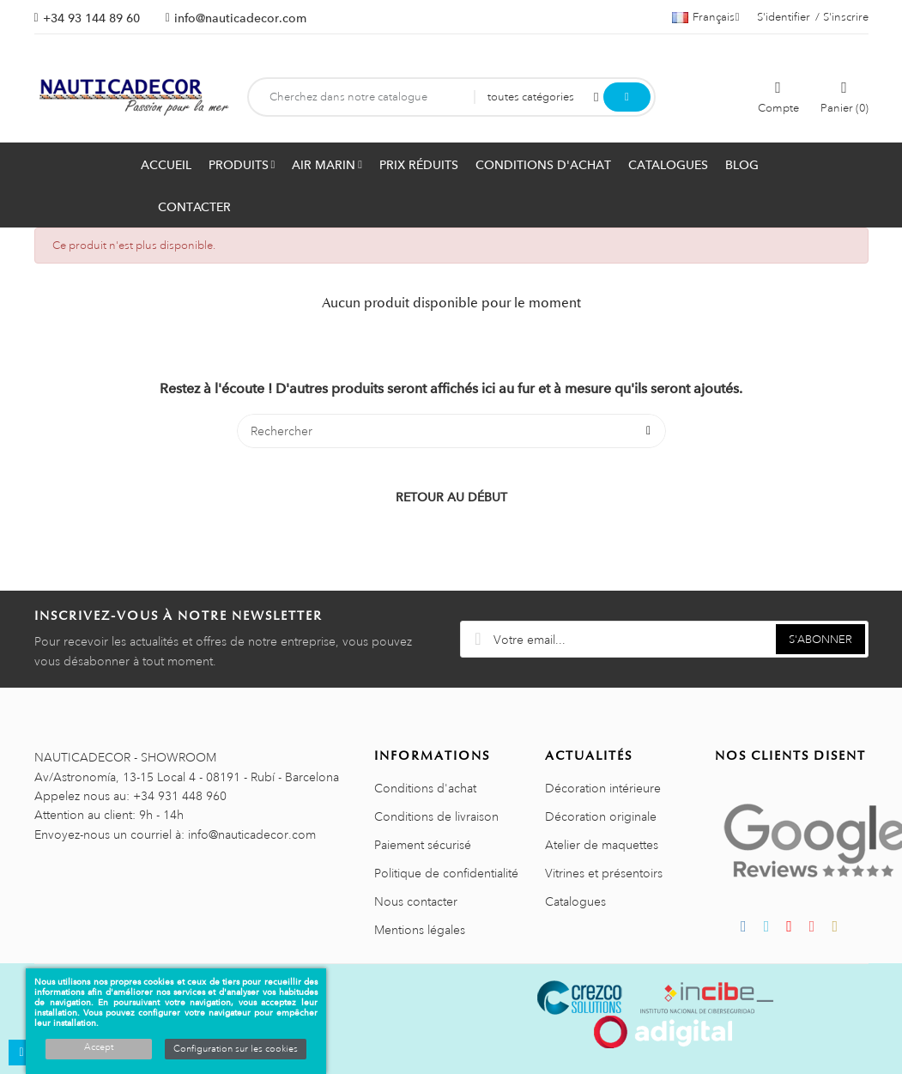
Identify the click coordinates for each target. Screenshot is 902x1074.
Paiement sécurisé (422, 845)
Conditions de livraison (436, 816)
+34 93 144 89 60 (91, 18)
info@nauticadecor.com (240, 18)
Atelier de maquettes (601, 845)
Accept (98, 1047)
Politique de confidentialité (446, 873)
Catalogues (575, 901)
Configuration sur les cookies (235, 1049)
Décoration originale (601, 816)
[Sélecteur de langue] (706, 17)
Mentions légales (419, 929)
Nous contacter (415, 901)
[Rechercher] (451, 431)
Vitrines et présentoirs (604, 873)
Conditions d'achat (425, 788)
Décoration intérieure (603, 788)
